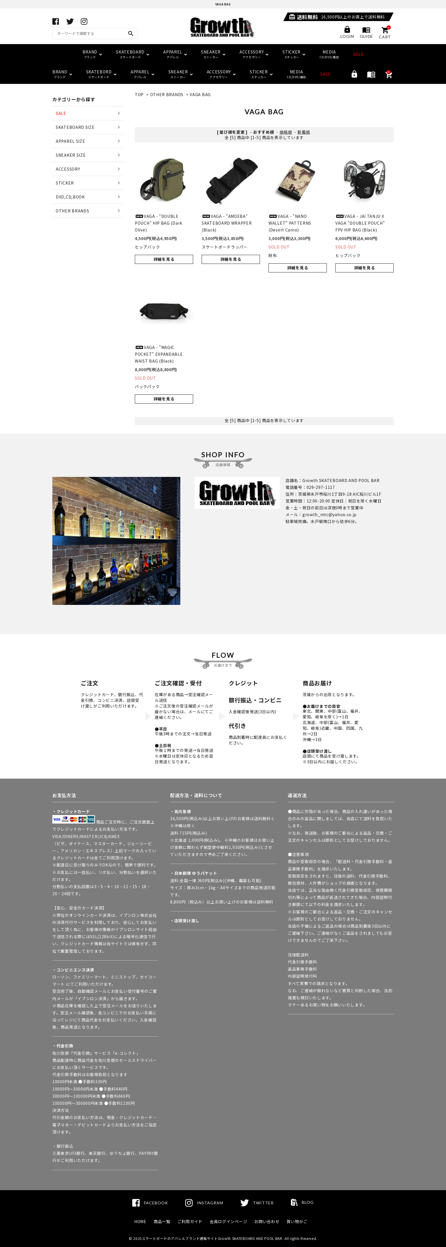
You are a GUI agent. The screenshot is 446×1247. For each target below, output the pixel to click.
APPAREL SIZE (70, 141)
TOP (139, 94)
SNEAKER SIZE (71, 155)
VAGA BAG (200, 94)
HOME (140, 1221)
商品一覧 (162, 1221)
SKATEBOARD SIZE (75, 127)
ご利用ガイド (190, 1221)
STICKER (65, 183)
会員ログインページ (228, 1221)
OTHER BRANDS (166, 94)
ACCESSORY (68, 169)
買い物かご (296, 1221)
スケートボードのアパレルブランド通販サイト (180, 1238)
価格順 (286, 132)
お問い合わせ (266, 1221)
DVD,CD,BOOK (70, 197)
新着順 (304, 132)
